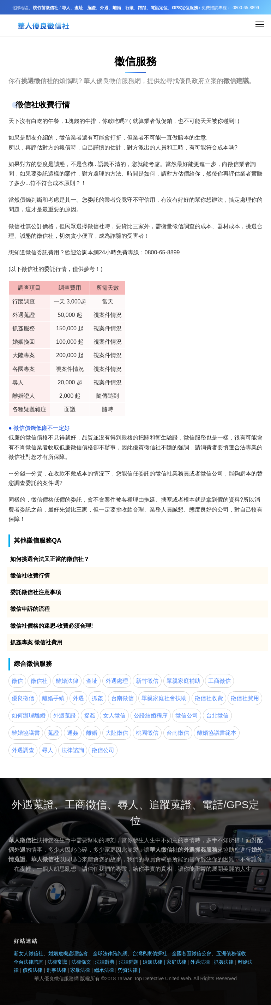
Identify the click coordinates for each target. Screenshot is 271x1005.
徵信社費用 (245, 698)
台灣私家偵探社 (149, 953)
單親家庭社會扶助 (164, 698)
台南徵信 (122, 698)
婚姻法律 (152, 962)
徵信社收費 (209, 698)
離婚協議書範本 (216, 733)
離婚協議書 (26, 733)
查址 (91, 681)
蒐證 (53, 733)
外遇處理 (117, 681)
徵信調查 (183, 226)
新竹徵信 (147, 681)
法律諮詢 (72, 750)
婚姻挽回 (23, 342)
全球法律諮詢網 (110, 953)
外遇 (78, 698)
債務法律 (32, 970)
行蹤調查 (23, 301)
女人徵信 (114, 716)
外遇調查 (23, 750)
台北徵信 (217, 716)
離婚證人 (23, 396)
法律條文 (81, 962)
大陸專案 (23, 355)
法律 (85, 970)
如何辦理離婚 (29, 716)
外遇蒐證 (23, 315)
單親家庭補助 (183, 681)
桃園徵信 (147, 733)
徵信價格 (36, 437)
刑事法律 (57, 970)
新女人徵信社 (28, 953)
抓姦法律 (224, 962)
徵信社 (16, 226)
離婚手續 (53, 698)
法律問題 (129, 962)
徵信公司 (211, 474)
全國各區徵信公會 (191, 953)
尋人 (18, 382)
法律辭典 (105, 962)
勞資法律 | (129, 970)
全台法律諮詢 (28, 962)
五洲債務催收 (231, 953)
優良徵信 (23, 698)
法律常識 (57, 962)
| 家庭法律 (174, 962)
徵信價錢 (24, 428)
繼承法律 (104, 970)
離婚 (91, 733)
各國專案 (23, 369)
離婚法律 (67, 681)
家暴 (75, 970)
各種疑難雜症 (29, 409)
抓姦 (18, 328)
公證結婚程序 (151, 716)
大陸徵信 (117, 733)
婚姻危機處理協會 (68, 953)
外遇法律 (200, 962)
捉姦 (89, 716)
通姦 (72, 733)
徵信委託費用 (42, 252)
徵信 (189, 437)
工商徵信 (219, 681)
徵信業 (67, 138)
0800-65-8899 (246, 7)
